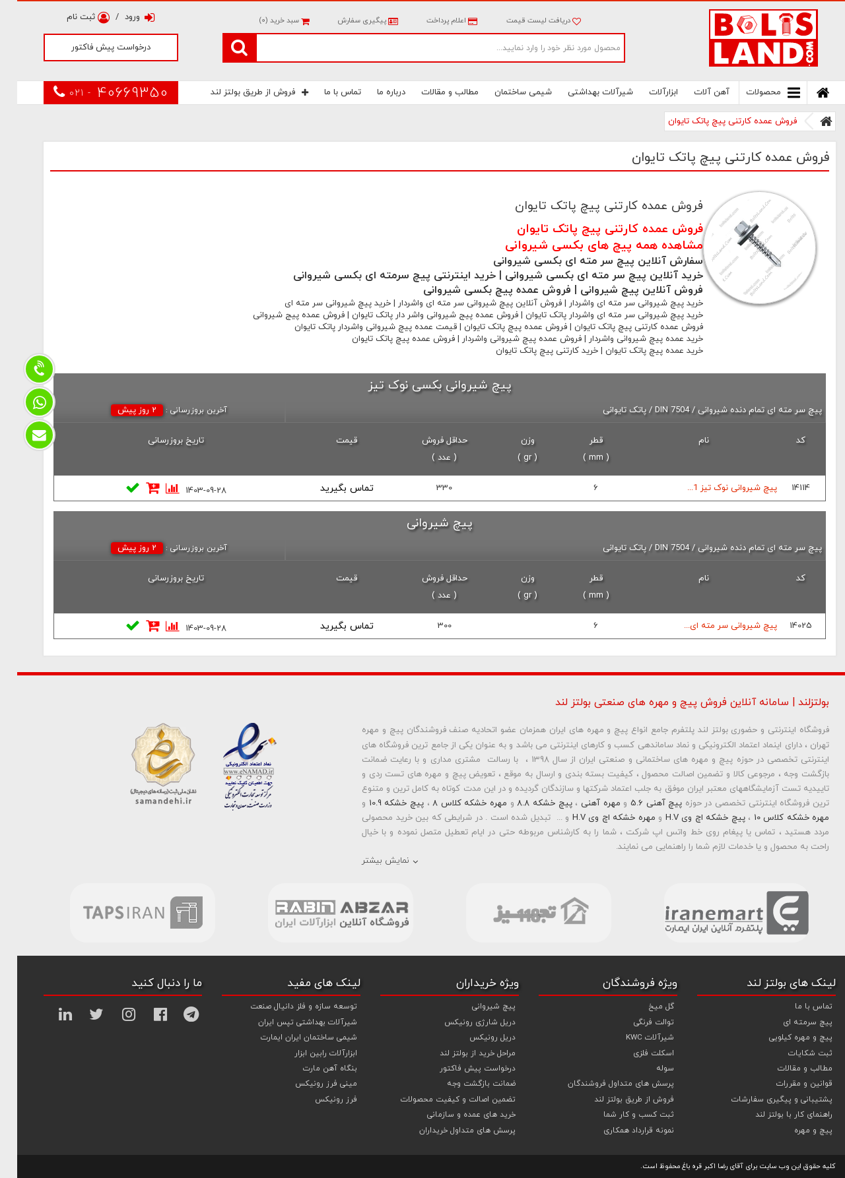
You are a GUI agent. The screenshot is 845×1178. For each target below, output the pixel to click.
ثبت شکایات (793, 1053)
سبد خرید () (267, 20)
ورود (123, 17)
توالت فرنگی (637, 1022)
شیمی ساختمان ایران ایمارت (292, 1037)
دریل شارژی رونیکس (462, 1022)
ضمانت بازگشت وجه (464, 1083)
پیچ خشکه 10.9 (379, 803)
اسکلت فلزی (636, 1053)
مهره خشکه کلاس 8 (452, 803)
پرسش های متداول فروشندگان (604, 1083)
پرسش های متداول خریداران (450, 1130)
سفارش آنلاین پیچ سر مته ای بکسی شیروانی (581, 261)
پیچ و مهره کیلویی (783, 1037)
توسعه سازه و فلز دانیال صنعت (286, 1006)
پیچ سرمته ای (790, 1022)
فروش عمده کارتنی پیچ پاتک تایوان (715, 121)
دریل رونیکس (475, 1037)
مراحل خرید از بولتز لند (460, 1053)
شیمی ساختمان (506, 92)
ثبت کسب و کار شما (621, 1114)
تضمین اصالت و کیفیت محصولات (441, 1099)
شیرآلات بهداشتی (583, 92)
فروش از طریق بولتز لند (242, 92)
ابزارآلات (646, 92)
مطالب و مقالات (432, 92)
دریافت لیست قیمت (526, 20)
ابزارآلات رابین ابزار (308, 1053)
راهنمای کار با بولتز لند (776, 1114)
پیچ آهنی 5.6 (639, 803)
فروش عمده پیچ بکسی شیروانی (480, 290)
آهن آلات (694, 92)
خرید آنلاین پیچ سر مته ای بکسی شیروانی (587, 275)
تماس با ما (325, 92)
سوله (648, 1068)
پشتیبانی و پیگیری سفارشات (764, 1099)
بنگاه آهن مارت (313, 1068)
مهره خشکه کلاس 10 (775, 818)
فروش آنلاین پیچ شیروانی (624, 290)
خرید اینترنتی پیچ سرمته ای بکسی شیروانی (377, 275)
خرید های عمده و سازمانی (454, 1114)
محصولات (756, 92)
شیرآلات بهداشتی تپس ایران (290, 1022)
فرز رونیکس (319, 1099)
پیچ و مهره (796, 1130)
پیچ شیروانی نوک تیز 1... (715, 488)
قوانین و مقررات (787, 1083)
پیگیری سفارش (349, 20)
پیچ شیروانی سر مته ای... (713, 626)
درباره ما (374, 92)
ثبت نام (71, 17)
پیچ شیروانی (476, 1006)
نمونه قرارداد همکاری (621, 1130)
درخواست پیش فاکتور (93, 47)
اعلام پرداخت (433, 20)
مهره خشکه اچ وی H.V (596, 818)
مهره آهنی (583, 803)
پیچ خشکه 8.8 (527, 803)
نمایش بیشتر (368, 861)
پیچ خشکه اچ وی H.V (688, 818)
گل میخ (644, 1006)
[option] (125, 913)
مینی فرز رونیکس (309, 1083)
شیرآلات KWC (633, 1037)
